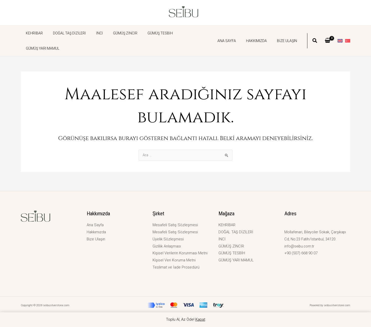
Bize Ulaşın (289, 33)
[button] (315, 34)
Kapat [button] (200, 319)
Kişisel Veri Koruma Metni (174, 260)
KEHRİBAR (32, 33)
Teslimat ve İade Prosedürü (176, 267)
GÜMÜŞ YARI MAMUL (183, 33)
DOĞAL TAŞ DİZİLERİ (64, 33)
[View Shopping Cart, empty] (327, 33)
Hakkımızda (261, 33)
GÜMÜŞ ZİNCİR (114, 33)
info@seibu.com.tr (300, 246)
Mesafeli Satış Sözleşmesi (175, 225)
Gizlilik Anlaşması (167, 246)
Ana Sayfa (234, 33)
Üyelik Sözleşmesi (168, 239)
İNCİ (91, 33)
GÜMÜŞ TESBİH (146, 33)
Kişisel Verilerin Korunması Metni (180, 253)
